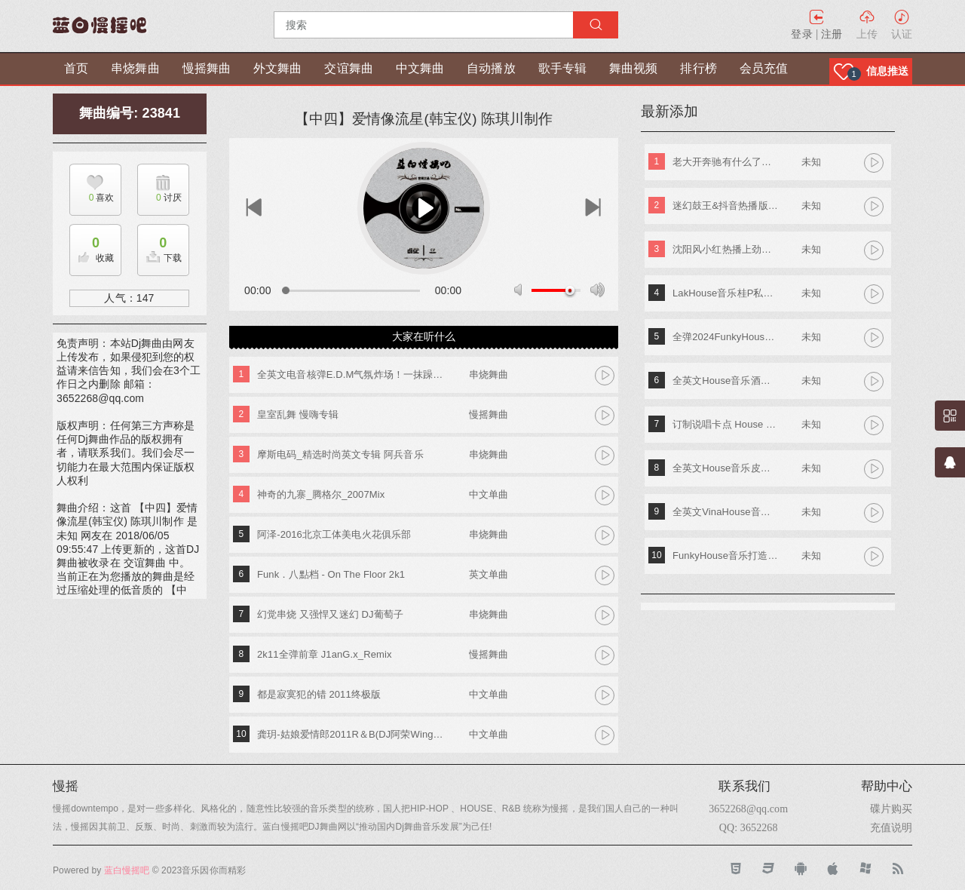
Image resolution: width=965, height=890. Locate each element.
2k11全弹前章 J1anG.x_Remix (324, 654)
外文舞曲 (277, 68)
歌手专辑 (562, 68)
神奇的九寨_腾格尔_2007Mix (320, 494)
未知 (811, 161)
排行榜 (698, 68)
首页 (76, 68)
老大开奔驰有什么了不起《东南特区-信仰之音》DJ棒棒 (725, 161)
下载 (159, 245)
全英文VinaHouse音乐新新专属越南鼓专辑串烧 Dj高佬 (725, 511)
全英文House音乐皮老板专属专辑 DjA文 (725, 468)
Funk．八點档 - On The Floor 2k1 (331, 574)
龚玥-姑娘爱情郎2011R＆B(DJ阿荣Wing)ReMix (351, 734)
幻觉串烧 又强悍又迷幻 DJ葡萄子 (330, 614)
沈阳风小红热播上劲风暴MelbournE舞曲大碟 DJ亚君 (725, 249)
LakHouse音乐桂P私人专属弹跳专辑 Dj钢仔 (725, 293)
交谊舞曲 (348, 68)
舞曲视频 (633, 68)
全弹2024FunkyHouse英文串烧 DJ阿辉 (725, 336)
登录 (801, 34)
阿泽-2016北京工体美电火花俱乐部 (334, 534)
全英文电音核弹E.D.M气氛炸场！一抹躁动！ (351, 374)
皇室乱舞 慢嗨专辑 (298, 414)
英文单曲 (488, 574)
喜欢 (91, 197)
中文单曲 (488, 494)
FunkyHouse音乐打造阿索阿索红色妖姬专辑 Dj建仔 (725, 555)
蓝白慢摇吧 (127, 870)
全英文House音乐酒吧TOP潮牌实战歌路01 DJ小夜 (725, 380)
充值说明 (891, 827)
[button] (870, 71)
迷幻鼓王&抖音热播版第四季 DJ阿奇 (725, 205)
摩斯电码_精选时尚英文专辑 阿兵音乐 (340, 454)
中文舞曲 (420, 68)
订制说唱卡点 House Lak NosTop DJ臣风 (725, 424)
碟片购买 (891, 809)
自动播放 (491, 68)
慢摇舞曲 (206, 68)
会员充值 (764, 68)
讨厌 (159, 197)
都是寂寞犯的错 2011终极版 (319, 694)
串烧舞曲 (135, 68)
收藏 (92, 245)
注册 (831, 34)
